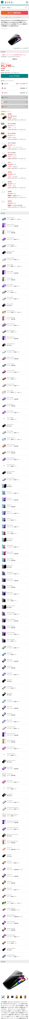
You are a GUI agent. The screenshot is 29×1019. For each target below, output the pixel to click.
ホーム (2, 17)
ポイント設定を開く (14, 13)
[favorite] (27, 21)
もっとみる (4, 209)
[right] (27, 979)
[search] (26, 7)
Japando (8, 70)
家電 (6, 17)
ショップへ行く (14, 76)
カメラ (10, 17)
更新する (14, 59)
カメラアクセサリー (17, 17)
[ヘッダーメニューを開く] (26, 2)
